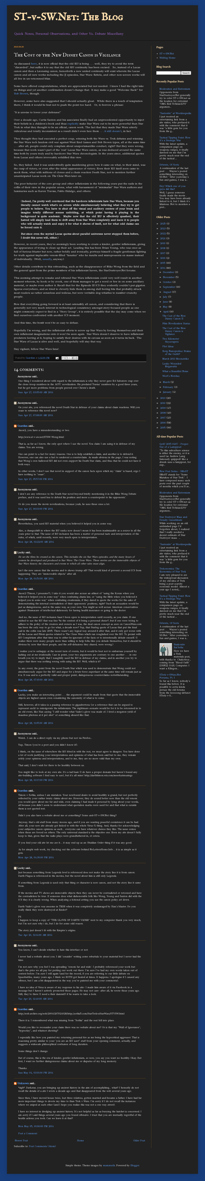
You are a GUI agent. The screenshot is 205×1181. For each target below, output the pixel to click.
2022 (163, 233)
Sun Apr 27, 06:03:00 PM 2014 (35, 508)
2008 (163, 412)
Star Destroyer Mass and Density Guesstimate (173, 518)
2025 (163, 223)
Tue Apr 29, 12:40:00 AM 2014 (35, 998)
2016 (163, 258)
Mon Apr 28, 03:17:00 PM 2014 (35, 780)
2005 (163, 427)
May (166, 306)
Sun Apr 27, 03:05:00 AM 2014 (35, 392)
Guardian (22, 425)
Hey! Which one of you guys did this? (172, 188)
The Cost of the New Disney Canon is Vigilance (174, 331)
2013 (163, 398)
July (165, 296)
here (34, 63)
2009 (163, 408)
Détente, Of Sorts (169, 164)
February (168, 387)
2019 (163, 243)
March (167, 382)
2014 (163, 268)
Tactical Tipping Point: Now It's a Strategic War (174, 139)
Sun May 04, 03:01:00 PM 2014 (35, 1072)
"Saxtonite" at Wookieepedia (175, 113)
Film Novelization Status (176, 323)
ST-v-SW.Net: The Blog (68, 17)
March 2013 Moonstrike (175, 358)
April (166, 311)
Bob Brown (21, 93)
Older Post (139, 1140)
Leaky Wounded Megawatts (171, 365)
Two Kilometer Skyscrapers (170, 340)
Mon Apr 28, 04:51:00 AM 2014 (36, 578)
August (167, 292)
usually (47, 259)
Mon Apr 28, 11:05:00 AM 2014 (35, 723)
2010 (163, 403)
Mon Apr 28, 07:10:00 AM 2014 (35, 679)
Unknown (23, 1083)
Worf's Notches (170, 376)
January (168, 392)
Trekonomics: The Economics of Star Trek (172, 570)
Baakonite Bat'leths (179, 646)
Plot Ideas (168, 346)
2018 (163, 248)
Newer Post (21, 1140)
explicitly (73, 123)
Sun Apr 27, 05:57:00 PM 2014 (35, 479)
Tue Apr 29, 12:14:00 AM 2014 (35, 935)
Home (80, 1140)
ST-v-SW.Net (166, 53)
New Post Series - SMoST (173, 471)
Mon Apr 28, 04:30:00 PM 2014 (36, 857)
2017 (163, 253)
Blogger (134, 1165)
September (169, 287)
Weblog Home (167, 57)
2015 (163, 263)
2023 (163, 228)
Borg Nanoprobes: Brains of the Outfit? (176, 353)
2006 (163, 422)
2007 (163, 417)
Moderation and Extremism (174, 88)
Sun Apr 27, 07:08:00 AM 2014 (35, 415)
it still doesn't (112, 131)
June (166, 301)
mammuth (109, 1165)
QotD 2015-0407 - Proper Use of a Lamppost (173, 445)
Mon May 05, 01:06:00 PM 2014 (36, 1126)
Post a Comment (27, 1133)
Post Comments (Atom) (42, 1146)
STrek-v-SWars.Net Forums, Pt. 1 (170, 676)
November (169, 277)
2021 (163, 238)
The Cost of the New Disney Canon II (174, 317)
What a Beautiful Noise (175, 371)
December (169, 272)
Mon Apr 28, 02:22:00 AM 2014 (36, 541)
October (168, 282)
